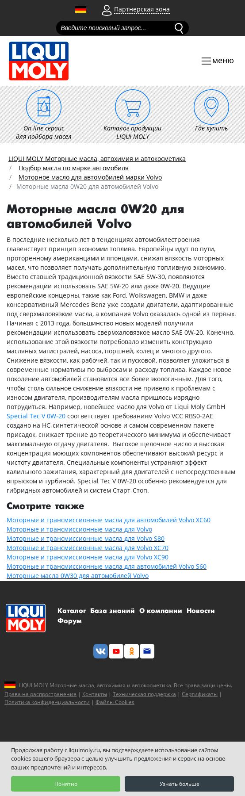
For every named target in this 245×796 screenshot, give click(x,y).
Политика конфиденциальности (47, 702)
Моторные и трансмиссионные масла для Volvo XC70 (87, 547)
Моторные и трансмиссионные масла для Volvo (79, 529)
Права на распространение (40, 694)
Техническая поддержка (144, 694)
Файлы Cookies (115, 702)
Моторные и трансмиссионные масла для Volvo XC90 (87, 557)
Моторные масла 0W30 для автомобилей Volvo (78, 575)
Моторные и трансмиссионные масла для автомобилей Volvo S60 (107, 566)
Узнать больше (179, 784)
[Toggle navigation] (217, 61)
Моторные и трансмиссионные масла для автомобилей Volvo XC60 (109, 520)
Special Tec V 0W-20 (36, 416)
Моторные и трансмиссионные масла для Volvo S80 (86, 538)
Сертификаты (200, 694)
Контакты (94, 694)
